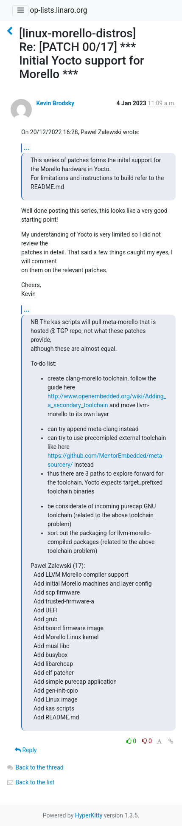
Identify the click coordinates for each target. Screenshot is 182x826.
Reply (25, 750)
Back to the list (30, 782)
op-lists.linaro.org (58, 10)
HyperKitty (89, 815)
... (27, 148)
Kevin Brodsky (55, 103)
